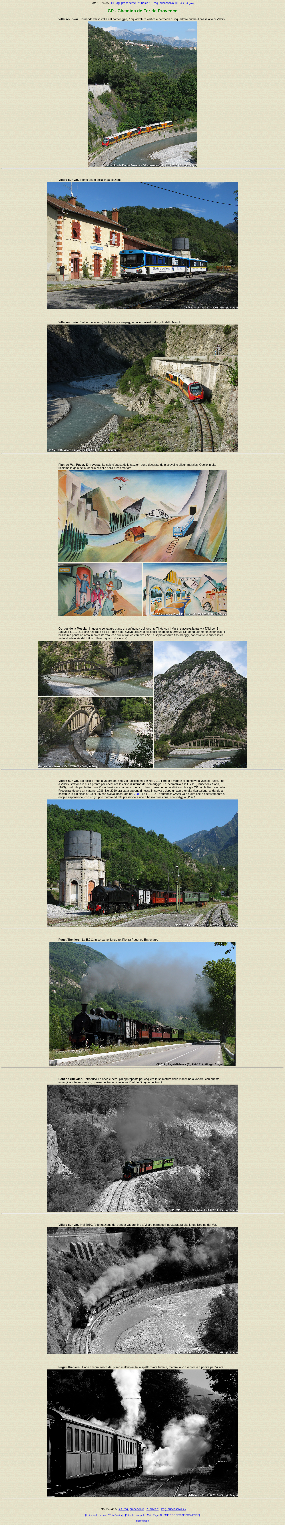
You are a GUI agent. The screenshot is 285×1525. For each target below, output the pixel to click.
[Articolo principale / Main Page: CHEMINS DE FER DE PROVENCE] (162, 1515)
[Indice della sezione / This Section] (104, 1515)
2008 (137, 793)
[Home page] (142, 1520)
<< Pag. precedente (123, 3)
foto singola (187, 3)
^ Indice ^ (144, 3)
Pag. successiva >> (165, 3)
